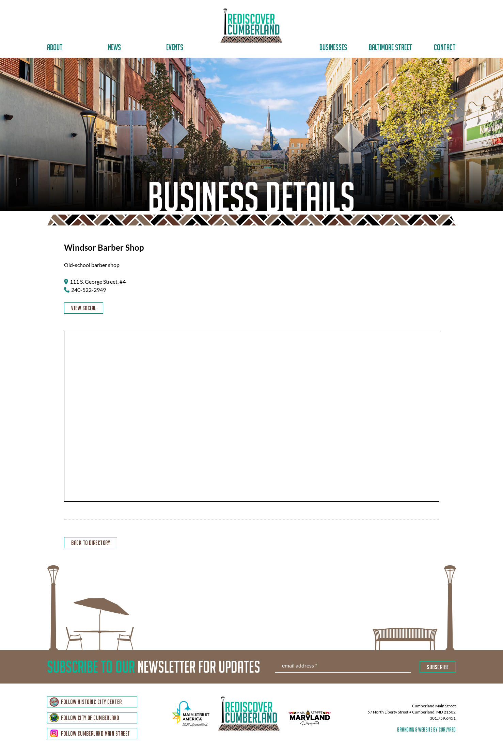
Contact (445, 47)
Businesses (333, 47)
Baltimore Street (390, 47)
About (55, 47)
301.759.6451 (443, 719)
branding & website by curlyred (426, 731)
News (114, 47)
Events (174, 47)
